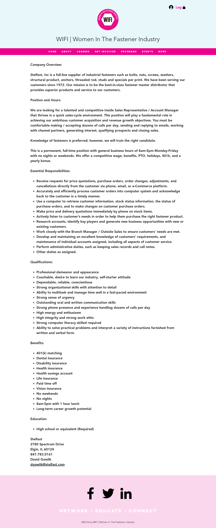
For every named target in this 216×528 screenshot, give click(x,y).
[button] (184, 7)
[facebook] (91, 493)
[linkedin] (126, 493)
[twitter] (108, 493)
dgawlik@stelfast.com (47, 464)
